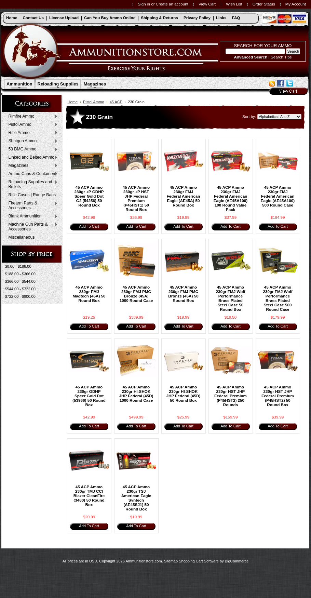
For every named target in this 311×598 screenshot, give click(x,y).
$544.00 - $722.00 (20, 289)
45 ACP (116, 102)
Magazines (95, 84)
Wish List (234, 4)
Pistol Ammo (31, 125)
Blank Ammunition (31, 216)
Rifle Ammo (31, 133)
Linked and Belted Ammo (31, 157)
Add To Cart (89, 226)
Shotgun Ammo (31, 141)
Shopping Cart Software (199, 561)
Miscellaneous (22, 237)
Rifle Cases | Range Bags (32, 194)
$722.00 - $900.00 (20, 296)
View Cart (207, 4)
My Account (295, 4)
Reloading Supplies (58, 84)
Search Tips (281, 57)
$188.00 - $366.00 (20, 274)
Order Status (264, 4)
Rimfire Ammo (31, 116)
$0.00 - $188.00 (18, 266)
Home (73, 102)
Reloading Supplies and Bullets (31, 184)
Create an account (172, 4)
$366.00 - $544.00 (20, 281)
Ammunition (19, 84)
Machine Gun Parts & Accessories (31, 226)
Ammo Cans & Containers (31, 174)
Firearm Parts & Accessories (31, 205)
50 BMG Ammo (31, 149)
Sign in (144, 4)
